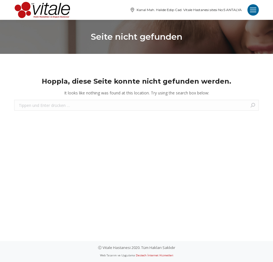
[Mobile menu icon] (253, 10)
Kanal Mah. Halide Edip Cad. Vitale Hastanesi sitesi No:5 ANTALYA (186, 10)
